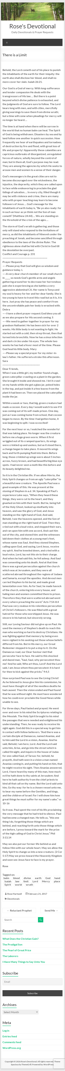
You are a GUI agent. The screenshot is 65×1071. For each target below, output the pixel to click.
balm (6, 877)
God (47, 877)
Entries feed (9, 1036)
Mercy (46, 881)
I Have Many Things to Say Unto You (23, 961)
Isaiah (7, 881)
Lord (35, 881)
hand (57, 877)
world (18, 884)
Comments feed (11, 1042)
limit (26, 881)
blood (16, 877)
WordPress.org (11, 1047)
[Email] (32, 981)
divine (27, 877)
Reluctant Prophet (19, 910)
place (57, 881)
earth (38, 877)
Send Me (51, 910)
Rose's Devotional (32, 26)
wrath (29, 884)
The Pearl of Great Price (16, 950)
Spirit (7, 884)
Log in (5, 1030)
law (17, 881)
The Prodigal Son (12, 944)
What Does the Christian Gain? (20, 938)
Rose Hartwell (14, 893)
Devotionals (13, 898)
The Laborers (10, 956)
